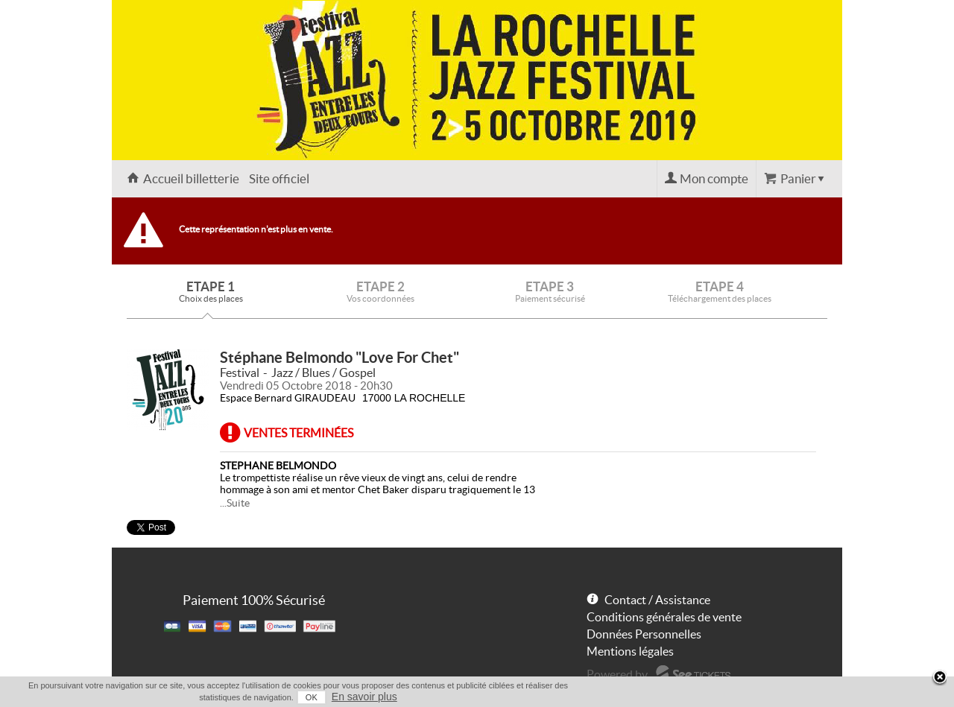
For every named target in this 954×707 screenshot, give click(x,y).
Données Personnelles (644, 634)
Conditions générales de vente (664, 617)
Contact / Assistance (657, 599)
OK (312, 697)
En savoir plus (364, 697)
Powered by (617, 674)
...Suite (235, 503)
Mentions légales (630, 651)
